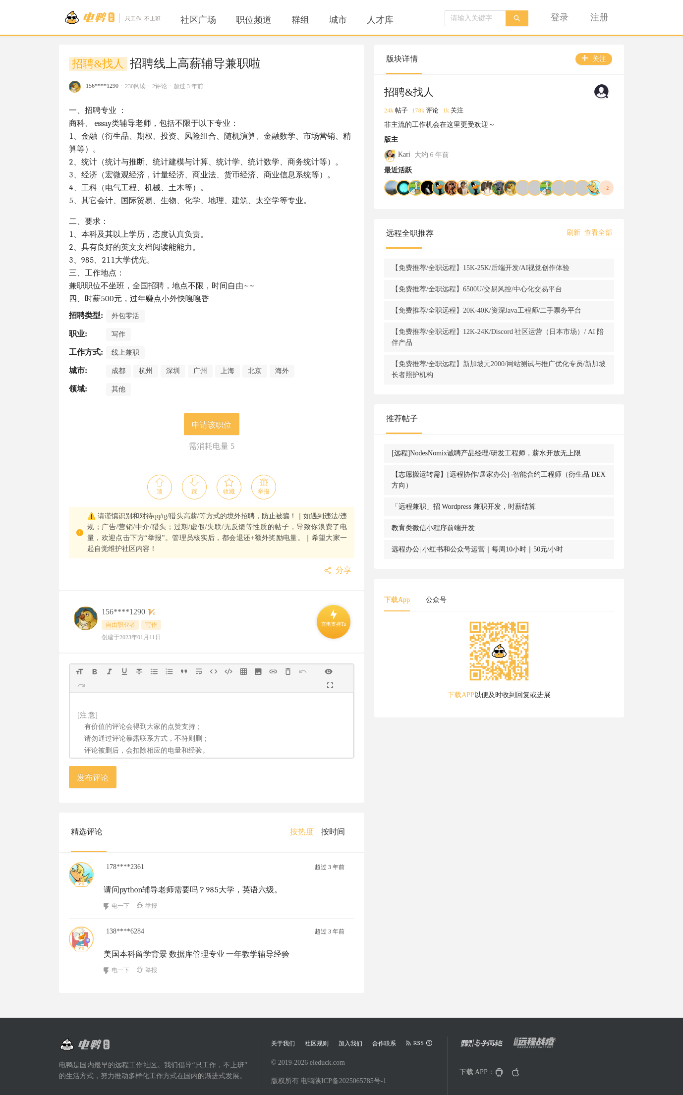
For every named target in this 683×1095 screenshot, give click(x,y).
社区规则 (317, 1019)
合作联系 (384, 1019)
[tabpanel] (544, 740)
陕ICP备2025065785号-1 (350, 1057)
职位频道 (254, 20)
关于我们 (283, 1019)
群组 (300, 20)
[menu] (294, 20)
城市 (338, 20)
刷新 (573, 232)
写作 (118, 321)
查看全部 (598, 232)
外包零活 (125, 303)
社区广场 (198, 20)
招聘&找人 (98, 64)
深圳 (173, 358)
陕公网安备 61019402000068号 (317, 1075)
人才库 (380, 20)
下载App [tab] (488, 676)
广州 (200, 358)
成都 (118, 358)
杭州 (146, 358)
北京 (255, 358)
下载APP (506, 771)
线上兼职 (125, 339)
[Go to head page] (112, 17)
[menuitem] (198, 20)
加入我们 (350, 1019)
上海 (227, 358)
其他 (118, 376)
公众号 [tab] (527, 676)
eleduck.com (327, 1038)
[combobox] (475, 18)
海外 (282, 358)
